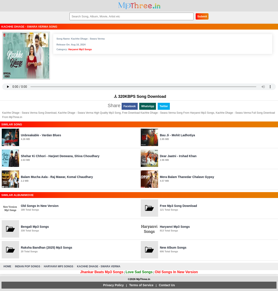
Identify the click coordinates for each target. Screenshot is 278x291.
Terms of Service (141, 285)
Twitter (164, 106)
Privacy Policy (113, 285)
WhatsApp (147, 106)
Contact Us (167, 285)
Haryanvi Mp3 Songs (80, 49)
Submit (202, 16)
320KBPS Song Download (140, 96)
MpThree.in (139, 6)
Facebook (130, 106)
